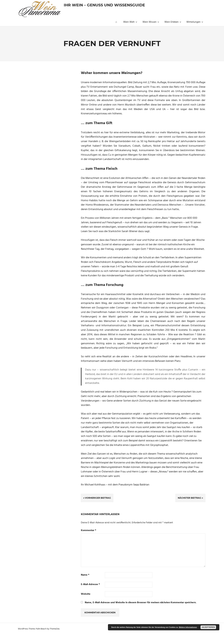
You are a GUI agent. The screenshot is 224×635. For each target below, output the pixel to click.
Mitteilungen (195, 22)
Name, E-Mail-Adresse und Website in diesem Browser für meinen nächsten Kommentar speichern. (140, 603)
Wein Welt (130, 22)
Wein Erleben (172, 22)
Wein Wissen (150, 22)
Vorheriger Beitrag (98, 497)
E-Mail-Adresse (90, 584)
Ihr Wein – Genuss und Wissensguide (104, 5)
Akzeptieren (208, 627)
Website (85, 594)
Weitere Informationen (188, 627)
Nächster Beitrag (189, 497)
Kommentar (88, 530)
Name (85, 575)
